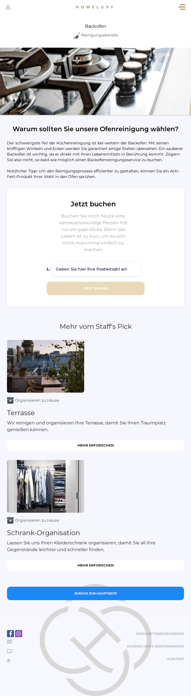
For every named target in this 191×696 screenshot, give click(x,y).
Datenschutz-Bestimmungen (155, 646)
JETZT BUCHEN (95, 288)
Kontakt (175, 659)
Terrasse (21, 413)
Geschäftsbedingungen (160, 634)
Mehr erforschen (95, 445)
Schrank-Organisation (43, 533)
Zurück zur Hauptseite (95, 593)
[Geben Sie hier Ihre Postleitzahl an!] (96, 269)
